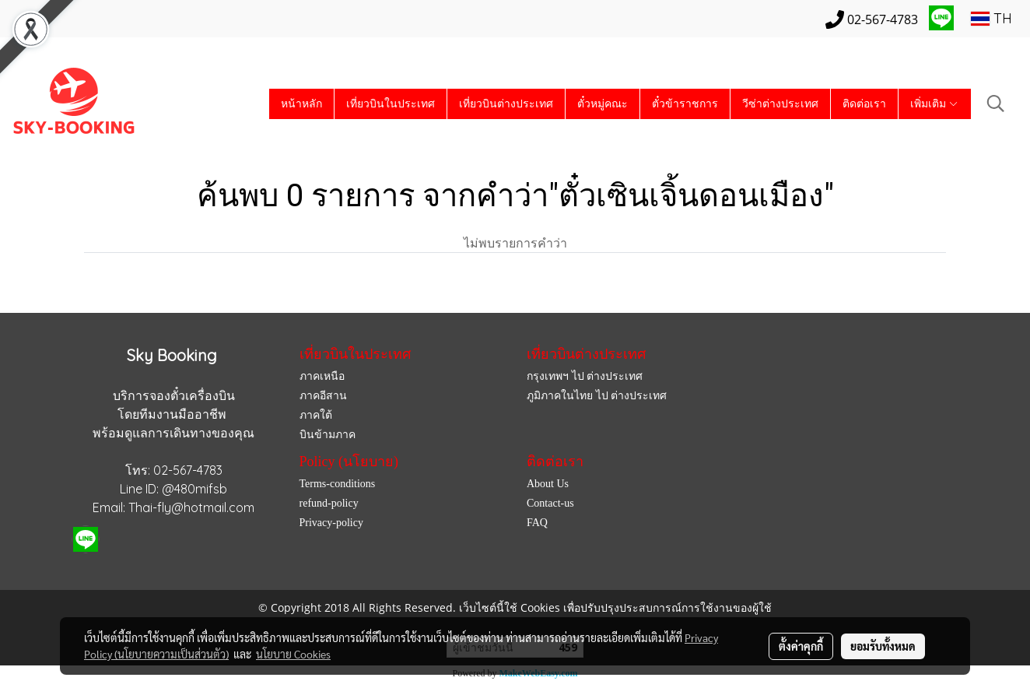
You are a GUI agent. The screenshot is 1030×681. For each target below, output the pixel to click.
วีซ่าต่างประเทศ (780, 104)
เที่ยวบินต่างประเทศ (506, 104)
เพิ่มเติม (934, 104)
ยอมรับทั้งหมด (883, 646)
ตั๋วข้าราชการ (685, 104)
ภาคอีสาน (323, 396)
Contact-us (550, 503)
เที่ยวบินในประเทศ (390, 104)
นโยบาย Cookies (293, 654)
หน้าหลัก (301, 104)
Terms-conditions (338, 484)
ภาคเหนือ (322, 376)
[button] (996, 103)
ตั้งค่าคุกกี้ (801, 646)
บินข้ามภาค (328, 435)
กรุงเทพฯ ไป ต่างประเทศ (585, 376)
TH (991, 18)
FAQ (537, 522)
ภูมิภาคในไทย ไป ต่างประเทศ (597, 396)
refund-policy (329, 503)
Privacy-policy (331, 522)
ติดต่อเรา (864, 104)
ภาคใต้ (316, 415)
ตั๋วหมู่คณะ (602, 104)
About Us (548, 484)
